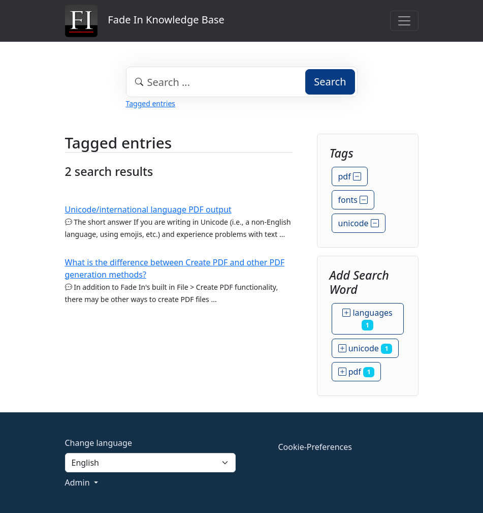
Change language (98, 442)
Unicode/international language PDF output (148, 209)
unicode (358, 223)
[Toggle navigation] (404, 21)
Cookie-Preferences (315, 446)
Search (330, 81)
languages (367, 318)
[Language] (150, 462)
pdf (349, 176)
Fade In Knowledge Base (144, 21)
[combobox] (242, 82)
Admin (78, 482)
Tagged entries (150, 103)
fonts (353, 199)
